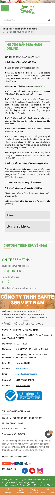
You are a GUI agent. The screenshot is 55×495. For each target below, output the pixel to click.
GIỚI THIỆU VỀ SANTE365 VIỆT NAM (19, 311)
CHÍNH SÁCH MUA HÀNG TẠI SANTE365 (22, 314)
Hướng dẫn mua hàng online (15, 266)
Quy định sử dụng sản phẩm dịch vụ (19, 288)
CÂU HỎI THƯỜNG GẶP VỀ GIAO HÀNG (21, 323)
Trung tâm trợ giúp (11, 277)
